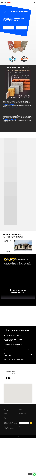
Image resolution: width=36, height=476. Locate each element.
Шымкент (5, 449)
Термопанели (21, 446)
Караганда (5, 450)
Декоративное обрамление (22, 450)
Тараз (4, 452)
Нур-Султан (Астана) (6, 448)
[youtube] (8, 415)
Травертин (20, 449)
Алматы (5, 446)
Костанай (5, 454)
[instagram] (6, 415)
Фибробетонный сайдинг (22, 452)
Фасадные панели (21, 448)
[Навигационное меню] (34, 2)
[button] (7, 251)
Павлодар (5, 453)
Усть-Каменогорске (6, 456)
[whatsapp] (10, 415)
